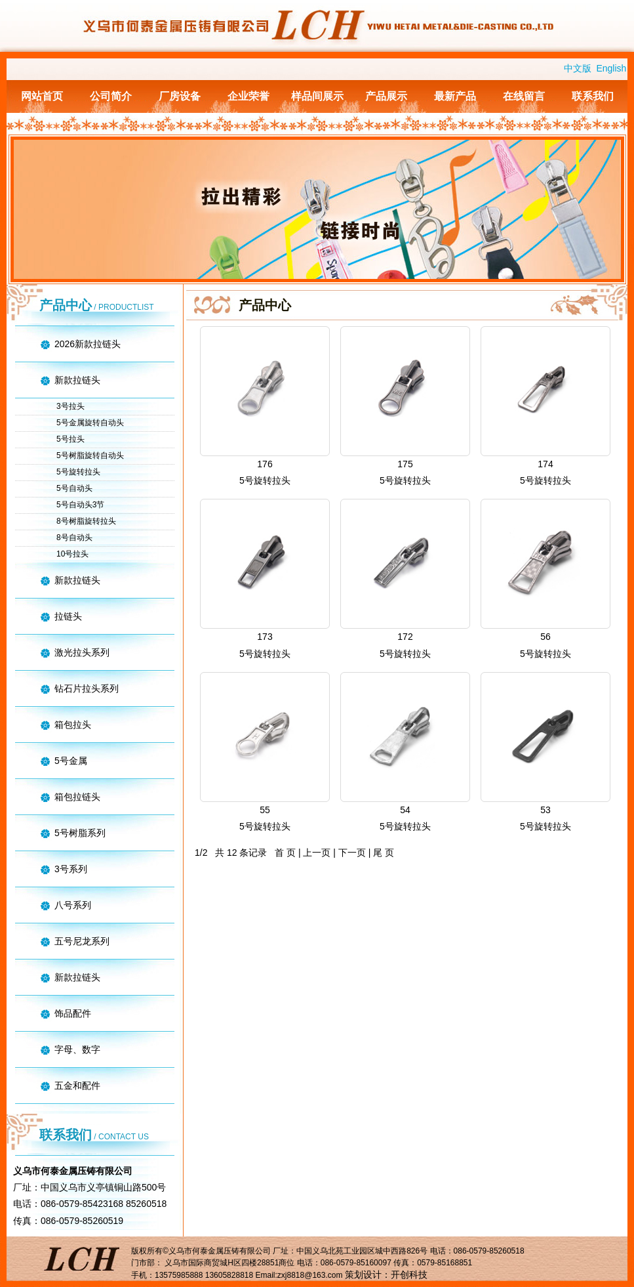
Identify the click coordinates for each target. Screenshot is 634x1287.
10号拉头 (72, 554)
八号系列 (72, 905)
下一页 (352, 852)
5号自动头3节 (80, 504)
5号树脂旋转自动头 (90, 455)
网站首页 (42, 96)
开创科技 (409, 1274)
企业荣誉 (248, 96)
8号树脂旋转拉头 (86, 521)
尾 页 (383, 852)
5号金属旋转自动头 (90, 422)
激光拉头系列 (81, 652)
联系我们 (593, 96)
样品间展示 (317, 96)
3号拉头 (70, 406)
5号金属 (70, 760)
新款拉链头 (77, 380)
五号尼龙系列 (81, 941)
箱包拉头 (72, 724)
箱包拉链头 (77, 796)
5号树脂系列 (80, 833)
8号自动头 (74, 537)
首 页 (285, 852)
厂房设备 (180, 96)
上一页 (316, 852)
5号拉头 (70, 439)
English (611, 68)
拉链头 (68, 616)
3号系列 (70, 869)
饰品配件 (72, 1013)
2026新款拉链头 (87, 344)
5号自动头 (74, 488)
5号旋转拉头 (78, 471)
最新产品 (455, 96)
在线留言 (524, 96)
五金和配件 (77, 1085)
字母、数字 (77, 1049)
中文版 (577, 68)
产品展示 (386, 96)
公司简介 (111, 96)
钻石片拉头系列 (86, 688)
